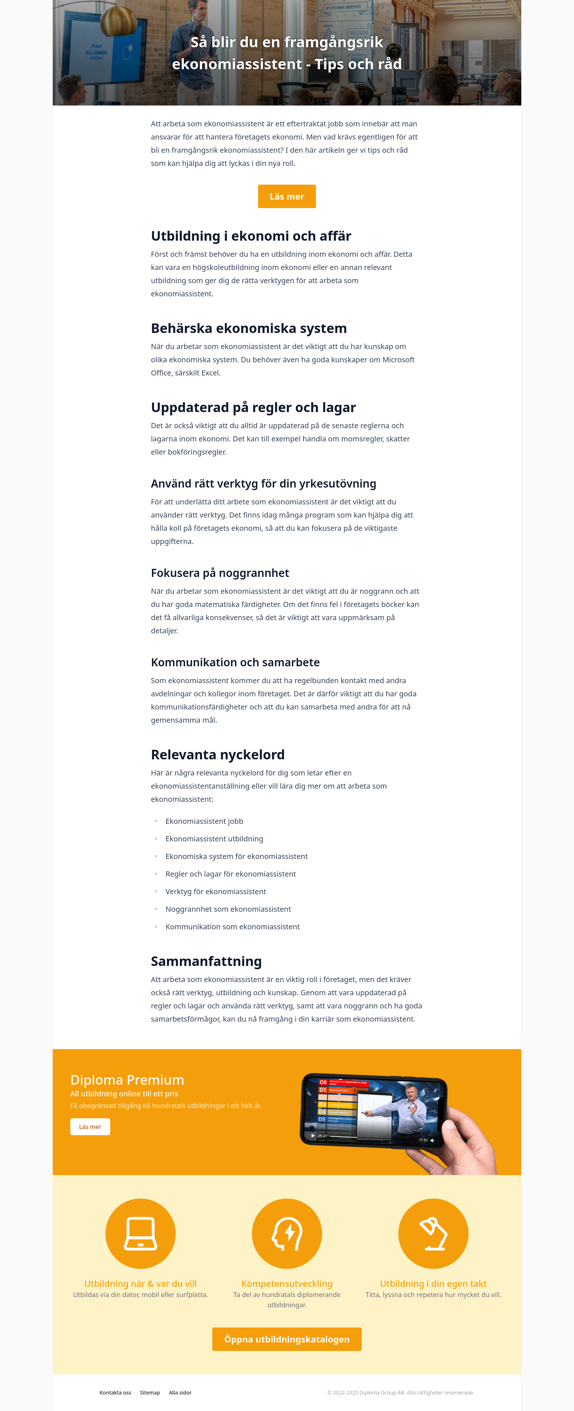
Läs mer (287, 196)
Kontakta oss (115, 1392)
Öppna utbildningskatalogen (287, 1339)
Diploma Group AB (381, 1392)
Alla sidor (180, 1392)
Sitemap (150, 1392)
